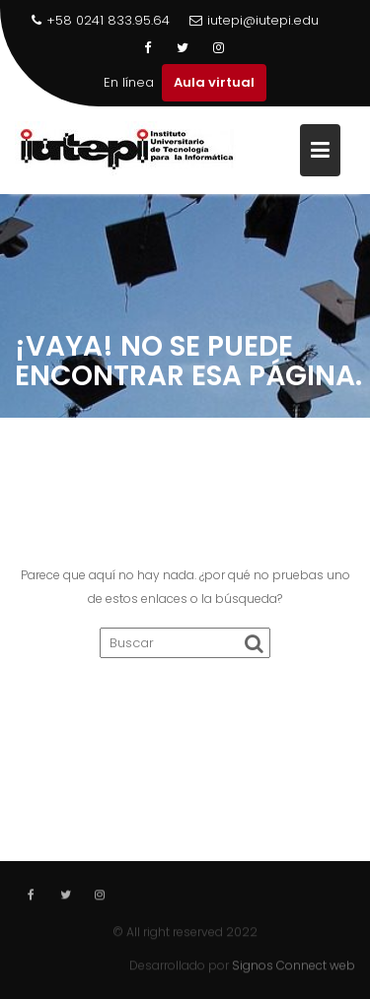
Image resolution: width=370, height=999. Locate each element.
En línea (129, 82)
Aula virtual (214, 82)
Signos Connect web (293, 965)
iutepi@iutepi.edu (254, 20)
